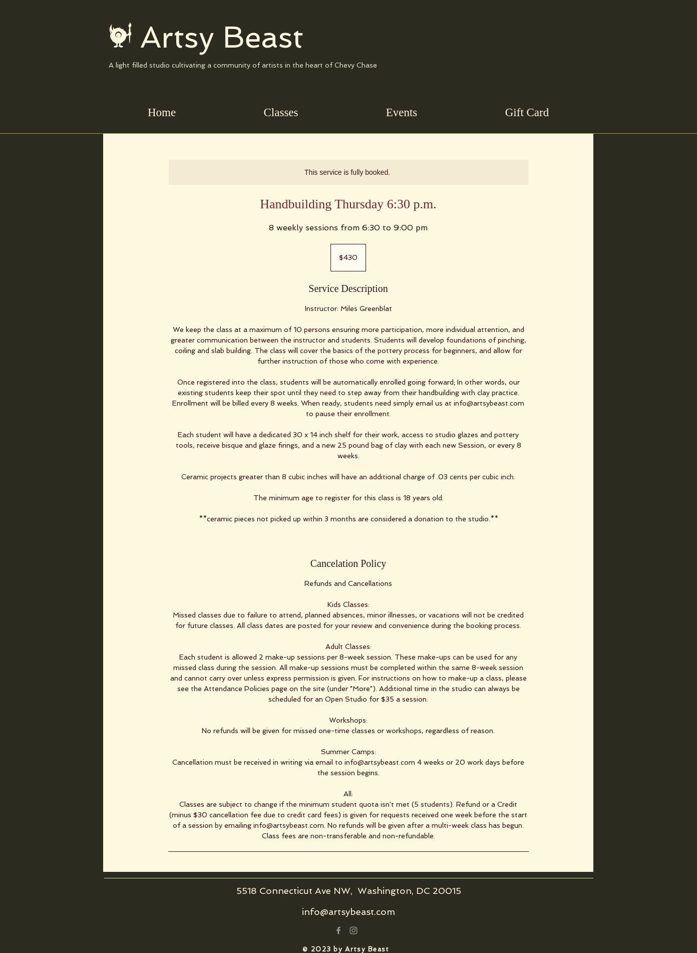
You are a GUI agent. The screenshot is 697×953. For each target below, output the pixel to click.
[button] (281, 112)
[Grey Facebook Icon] (338, 930)
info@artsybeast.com (348, 911)
